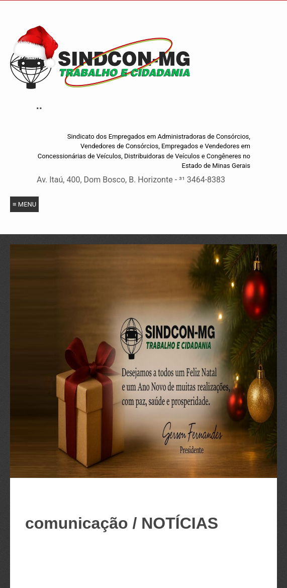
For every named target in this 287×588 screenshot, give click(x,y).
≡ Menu (24, 204)
